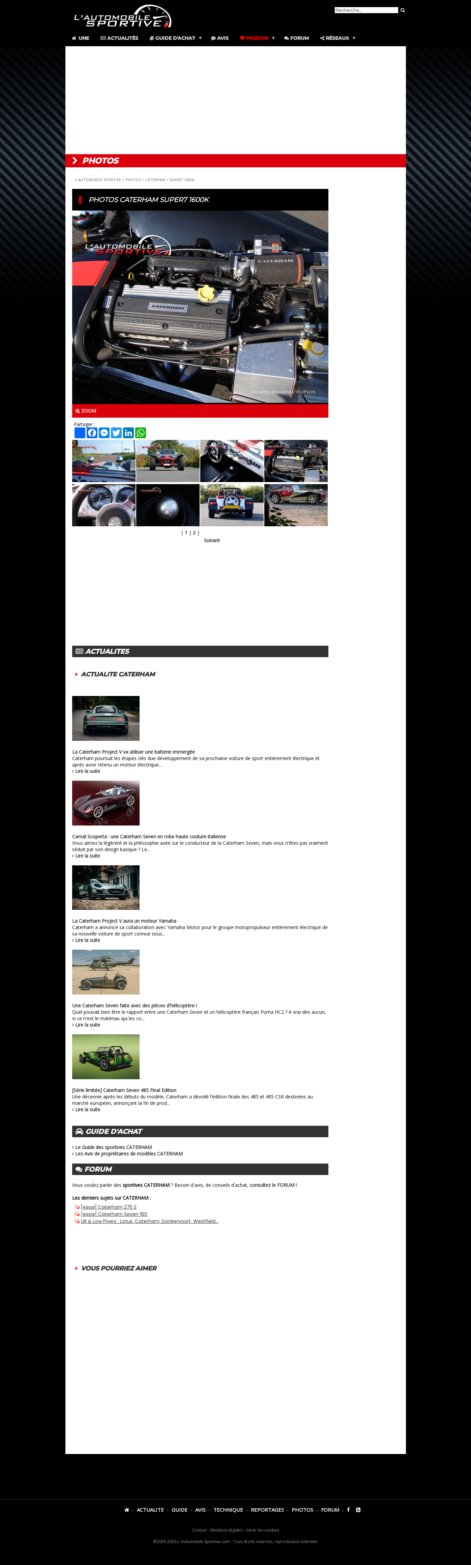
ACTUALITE (150, 1509)
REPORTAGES (267, 1509)
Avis (220, 38)
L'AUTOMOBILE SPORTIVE (98, 179)
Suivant (212, 540)
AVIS (200, 1509)
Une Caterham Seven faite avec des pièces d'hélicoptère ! (134, 1005)
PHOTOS (133, 179)
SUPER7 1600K (182, 179)
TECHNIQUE (228, 1509)
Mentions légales (226, 1530)
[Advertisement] (235, 100)
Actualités (119, 38)
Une (80, 38)
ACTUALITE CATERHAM (118, 674)
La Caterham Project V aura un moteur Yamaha (124, 921)
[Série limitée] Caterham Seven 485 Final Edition (124, 1090)
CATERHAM (155, 179)
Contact (199, 1530)
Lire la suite (87, 771)
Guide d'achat (172, 38)
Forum (296, 38)
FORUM (330, 1509)
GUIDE (179, 1509)
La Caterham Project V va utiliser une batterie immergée (133, 752)
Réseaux (334, 38)
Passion (254, 38)
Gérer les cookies (262, 1530)
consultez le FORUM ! (273, 1185)
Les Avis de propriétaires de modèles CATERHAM (129, 1153)
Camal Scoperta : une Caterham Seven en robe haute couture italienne (149, 836)
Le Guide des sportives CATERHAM (113, 1147)
